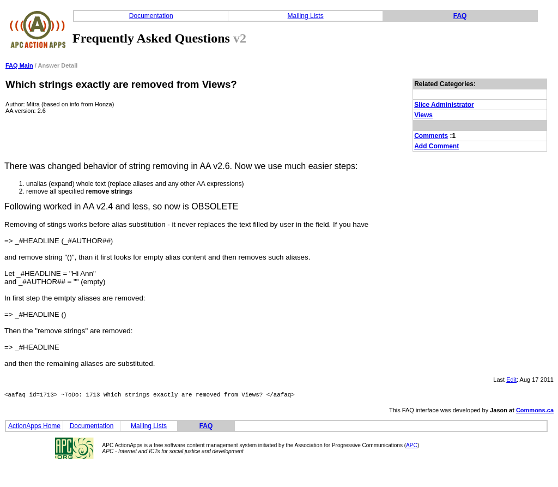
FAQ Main (19, 65)
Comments (431, 136)
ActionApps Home (34, 427)
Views (423, 115)
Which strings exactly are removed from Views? (121, 84)
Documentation (151, 16)
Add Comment (436, 146)
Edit (511, 379)
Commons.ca (535, 411)
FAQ (460, 16)
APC (411, 447)
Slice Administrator (444, 105)
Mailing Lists (306, 16)
